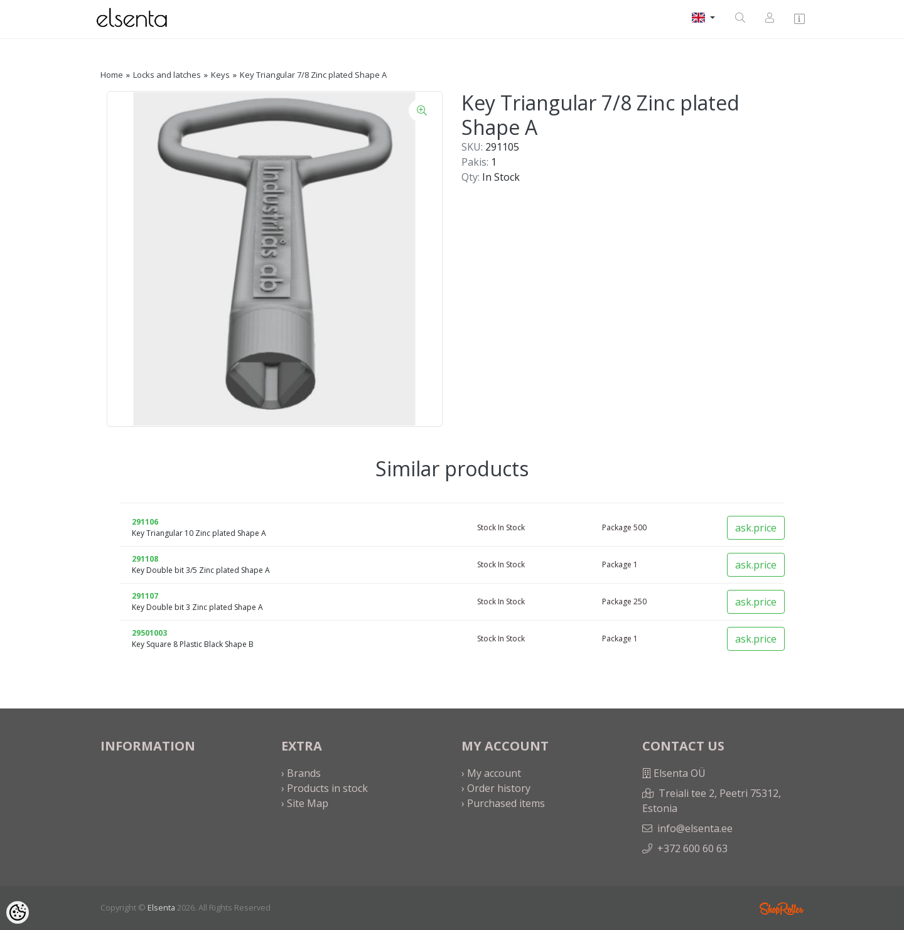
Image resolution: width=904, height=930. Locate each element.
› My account (491, 773)
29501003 (149, 633)
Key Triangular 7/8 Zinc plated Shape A (313, 74)
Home (111, 74)
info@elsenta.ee (695, 828)
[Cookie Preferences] (17, 912)
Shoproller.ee (782, 908)
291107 (145, 596)
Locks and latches (167, 74)
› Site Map (304, 803)
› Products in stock (324, 788)
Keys (220, 74)
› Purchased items (503, 803)
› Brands (301, 773)
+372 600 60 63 (692, 848)
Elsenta (161, 907)
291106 (145, 522)
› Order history (495, 788)
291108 (145, 559)
